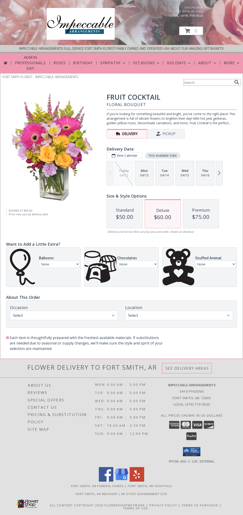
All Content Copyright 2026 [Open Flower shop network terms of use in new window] (76, 505)
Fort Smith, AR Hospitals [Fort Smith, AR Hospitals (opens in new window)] (150, 486)
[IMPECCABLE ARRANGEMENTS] (81, 38)
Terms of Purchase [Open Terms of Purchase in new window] (200, 505)
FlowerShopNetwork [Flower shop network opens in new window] (124, 505)
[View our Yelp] (137, 480)
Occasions (146, 62)
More (232, 62)
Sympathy (113, 62)
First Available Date (162, 155)
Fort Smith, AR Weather (96, 494)
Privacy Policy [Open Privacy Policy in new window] (163, 505)
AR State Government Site (144, 494)
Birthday (82, 62)
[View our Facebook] (106, 480)
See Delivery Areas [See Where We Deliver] (187, 368)
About (207, 62)
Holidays (179, 62)
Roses (59, 62)
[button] (191, 30)
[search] (236, 82)
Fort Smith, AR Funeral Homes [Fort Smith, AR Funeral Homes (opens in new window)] (97, 486)
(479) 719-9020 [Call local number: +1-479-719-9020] (192, 15)
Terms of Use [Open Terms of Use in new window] (135, 508)
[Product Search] (208, 82)
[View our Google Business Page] (121, 480)
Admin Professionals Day (30, 63)
